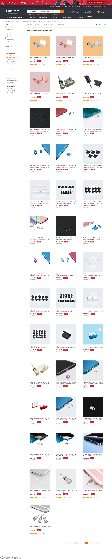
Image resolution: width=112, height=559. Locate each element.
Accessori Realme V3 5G (39, 21)
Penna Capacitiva (10, 88)
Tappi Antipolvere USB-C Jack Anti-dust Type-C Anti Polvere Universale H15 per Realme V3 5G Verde (39, 167)
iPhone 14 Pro (39, 14)
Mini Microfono (9, 92)
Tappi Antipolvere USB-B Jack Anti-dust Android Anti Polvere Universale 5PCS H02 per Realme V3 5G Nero (66, 239)
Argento (9, 29)
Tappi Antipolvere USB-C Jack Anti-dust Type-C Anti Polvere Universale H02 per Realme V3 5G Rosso (66, 456)
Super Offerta (54, 17)
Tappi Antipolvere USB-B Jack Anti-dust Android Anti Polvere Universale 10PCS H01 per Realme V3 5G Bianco (39, 203)
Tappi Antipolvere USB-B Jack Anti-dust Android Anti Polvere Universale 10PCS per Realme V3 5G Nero (92, 203)
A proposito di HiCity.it (5, 556)
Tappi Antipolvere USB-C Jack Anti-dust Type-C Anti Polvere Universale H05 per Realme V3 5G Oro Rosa (66, 420)
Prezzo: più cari (62, 24)
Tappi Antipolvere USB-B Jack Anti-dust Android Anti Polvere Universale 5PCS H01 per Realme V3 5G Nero (92, 167)
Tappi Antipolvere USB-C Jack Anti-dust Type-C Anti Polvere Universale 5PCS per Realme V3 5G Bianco (93, 311)
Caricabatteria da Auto (11, 80)
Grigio (8, 36)
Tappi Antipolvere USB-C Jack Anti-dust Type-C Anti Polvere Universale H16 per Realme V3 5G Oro (93, 131)
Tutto (8, 27)
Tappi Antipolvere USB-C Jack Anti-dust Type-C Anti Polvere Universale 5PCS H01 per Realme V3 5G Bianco (92, 275)
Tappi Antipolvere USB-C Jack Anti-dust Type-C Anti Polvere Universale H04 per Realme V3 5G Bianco (93, 420)
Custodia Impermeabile (11, 74)
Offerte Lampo (43, 17)
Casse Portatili (9, 82)
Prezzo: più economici (49, 24)
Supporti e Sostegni (10, 65)
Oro (8, 44)
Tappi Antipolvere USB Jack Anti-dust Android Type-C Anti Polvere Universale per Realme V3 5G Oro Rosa (66, 59)
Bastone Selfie (9, 76)
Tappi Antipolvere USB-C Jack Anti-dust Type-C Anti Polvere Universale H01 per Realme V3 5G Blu (93, 456)
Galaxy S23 (57, 14)
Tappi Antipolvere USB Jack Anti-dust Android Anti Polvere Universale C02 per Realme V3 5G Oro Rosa (39, 95)
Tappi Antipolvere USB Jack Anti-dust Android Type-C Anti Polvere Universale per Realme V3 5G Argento (39, 59)
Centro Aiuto (3, 557)
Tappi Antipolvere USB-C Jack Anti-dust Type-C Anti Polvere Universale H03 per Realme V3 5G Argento (39, 456)
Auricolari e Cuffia (10, 78)
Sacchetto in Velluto (10, 72)
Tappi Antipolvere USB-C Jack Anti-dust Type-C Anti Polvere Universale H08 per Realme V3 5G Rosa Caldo (66, 384)
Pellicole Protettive (10, 61)
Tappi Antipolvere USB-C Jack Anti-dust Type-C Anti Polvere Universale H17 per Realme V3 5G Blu (66, 131)
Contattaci (15, 557)
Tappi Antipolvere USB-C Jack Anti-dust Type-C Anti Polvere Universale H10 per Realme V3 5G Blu (93, 347)
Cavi (7, 84)
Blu (7, 34)
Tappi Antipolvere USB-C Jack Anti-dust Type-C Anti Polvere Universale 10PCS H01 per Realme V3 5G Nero (39, 311)
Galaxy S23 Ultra (48, 14)
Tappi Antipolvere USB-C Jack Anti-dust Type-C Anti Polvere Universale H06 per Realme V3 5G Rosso (39, 420)
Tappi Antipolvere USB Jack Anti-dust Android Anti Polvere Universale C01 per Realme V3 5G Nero (93, 95)
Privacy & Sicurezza (23, 556)
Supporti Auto (9, 67)
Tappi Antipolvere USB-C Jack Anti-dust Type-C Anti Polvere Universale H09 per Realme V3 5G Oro (39, 384)
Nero (8, 41)
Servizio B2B (67, 6)
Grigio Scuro (10, 39)
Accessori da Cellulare (15, 21)
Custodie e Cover (10, 59)
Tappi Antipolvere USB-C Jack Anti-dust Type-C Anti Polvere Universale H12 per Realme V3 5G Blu (66, 275)
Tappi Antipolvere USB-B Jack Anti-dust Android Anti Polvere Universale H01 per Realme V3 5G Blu (93, 239)
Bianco (8, 32)
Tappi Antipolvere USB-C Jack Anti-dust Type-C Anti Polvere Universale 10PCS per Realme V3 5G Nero (66, 311)
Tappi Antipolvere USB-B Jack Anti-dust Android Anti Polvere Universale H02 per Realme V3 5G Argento (39, 239)
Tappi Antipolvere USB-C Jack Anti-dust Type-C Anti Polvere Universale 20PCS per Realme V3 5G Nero (39, 347)
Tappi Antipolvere (10, 86)
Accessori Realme (27, 21)
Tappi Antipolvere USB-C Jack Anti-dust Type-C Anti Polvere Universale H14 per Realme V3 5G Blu (66, 167)
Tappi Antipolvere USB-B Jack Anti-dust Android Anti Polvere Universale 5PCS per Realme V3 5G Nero (66, 203)
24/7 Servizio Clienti (56, 6)
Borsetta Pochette (10, 90)
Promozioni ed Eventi (81, 17)
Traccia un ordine (9, 557)
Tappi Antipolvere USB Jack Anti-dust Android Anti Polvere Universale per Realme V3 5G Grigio (65, 95)
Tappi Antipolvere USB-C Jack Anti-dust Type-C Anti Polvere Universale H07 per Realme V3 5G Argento (93, 384)
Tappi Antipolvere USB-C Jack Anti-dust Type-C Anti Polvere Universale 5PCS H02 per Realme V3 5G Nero (39, 131)
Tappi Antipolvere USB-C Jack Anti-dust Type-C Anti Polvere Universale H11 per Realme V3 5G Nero (66, 347)
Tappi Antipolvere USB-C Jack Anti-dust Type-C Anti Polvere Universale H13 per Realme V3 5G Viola (39, 275)
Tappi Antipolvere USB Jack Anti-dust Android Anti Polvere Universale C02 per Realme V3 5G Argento (93, 59)
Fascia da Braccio (10, 63)
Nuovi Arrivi (32, 17)
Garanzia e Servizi (14, 556)
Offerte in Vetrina (67, 17)
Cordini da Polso (10, 70)
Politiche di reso (32, 556)
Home (6, 21)
